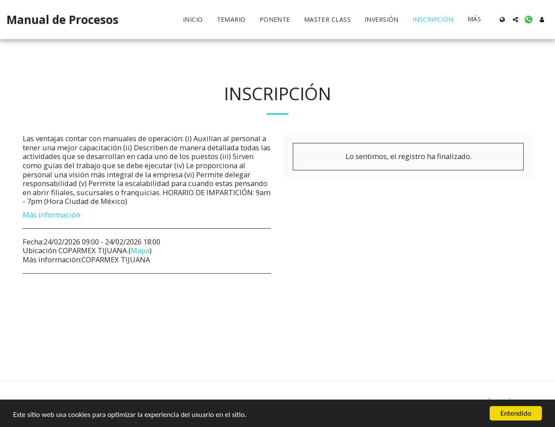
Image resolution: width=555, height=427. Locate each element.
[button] (515, 20)
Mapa (140, 250)
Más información (51, 215)
